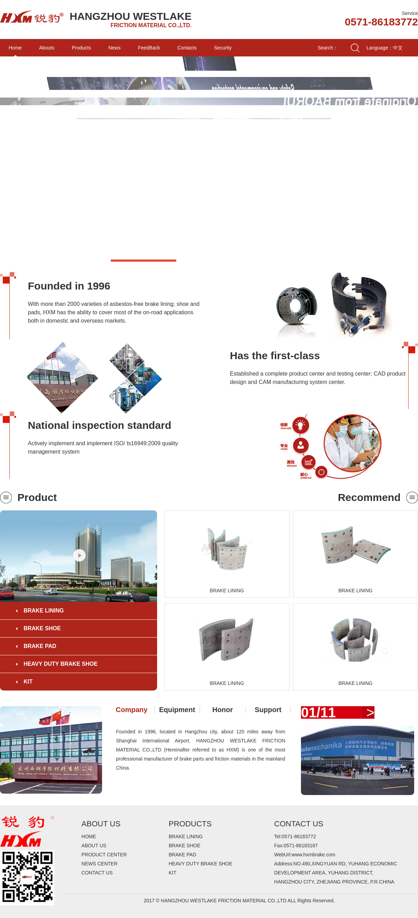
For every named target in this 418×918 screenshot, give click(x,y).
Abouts (46, 48)
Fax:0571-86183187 (296, 845)
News (114, 48)
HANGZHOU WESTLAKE (131, 16)
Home (15, 48)
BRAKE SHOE (42, 628)
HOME (89, 836)
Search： (328, 48)
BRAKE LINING (44, 611)
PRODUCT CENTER (104, 854)
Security (223, 48)
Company (131, 709)
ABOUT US (94, 845)
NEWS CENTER (99, 863)
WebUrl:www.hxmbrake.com (304, 854)
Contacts (186, 48)
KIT (28, 682)
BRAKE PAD (40, 646)
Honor (222, 709)
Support (268, 709)
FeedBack (149, 48)
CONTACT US (97, 872)
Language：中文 (384, 48)
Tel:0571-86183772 (295, 836)
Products (81, 48)
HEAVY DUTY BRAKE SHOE (61, 664)
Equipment (177, 709)
